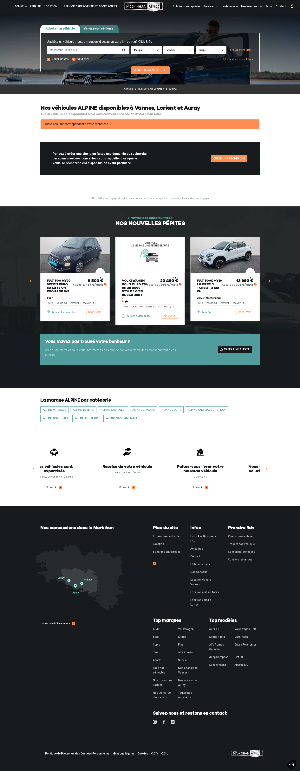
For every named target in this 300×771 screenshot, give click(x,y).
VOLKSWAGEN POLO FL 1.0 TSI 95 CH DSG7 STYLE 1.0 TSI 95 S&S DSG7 (134, 288)
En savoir (74, 487)
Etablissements (200, 564)
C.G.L (164, 753)
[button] (292, 764)
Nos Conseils (198, 571)
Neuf (83, 59)
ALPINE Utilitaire (87, 418)
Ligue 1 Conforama (209, 298)
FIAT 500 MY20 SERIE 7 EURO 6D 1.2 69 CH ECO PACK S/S (58, 286)
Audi (156, 629)
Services (209, 6)
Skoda (182, 636)
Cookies (143, 753)
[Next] (269, 281)
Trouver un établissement (55, 623)
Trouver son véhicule (166, 536)
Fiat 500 (239, 657)
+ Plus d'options (240, 50)
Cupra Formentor (245, 644)
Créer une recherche (229, 158)
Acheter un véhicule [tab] (60, 28)
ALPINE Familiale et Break (206, 410)
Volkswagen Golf (245, 629)
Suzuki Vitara (217, 664)
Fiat (180, 644)
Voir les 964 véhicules (150, 70)
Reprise (35, 6)
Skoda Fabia (217, 636)
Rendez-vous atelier (241, 536)
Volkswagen (186, 629)
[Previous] (31, 281)
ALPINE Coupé (171, 410)
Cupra (156, 644)
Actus (269, 6)
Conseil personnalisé (241, 551)
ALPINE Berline (83, 410)
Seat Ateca (241, 636)
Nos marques (250, 6)
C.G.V (154, 753)
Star (50, 298)
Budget (202, 50)
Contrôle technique (240, 559)
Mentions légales (123, 753)
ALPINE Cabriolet (113, 410)
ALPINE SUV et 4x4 (55, 418)
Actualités (196, 548)
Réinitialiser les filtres (238, 59)
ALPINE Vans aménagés (123, 418)
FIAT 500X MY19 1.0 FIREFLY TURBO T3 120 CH (209, 286)
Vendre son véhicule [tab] (98, 28)
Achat (18, 6)
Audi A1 (214, 629)
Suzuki (182, 660)
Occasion (60, 59)
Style (125, 301)
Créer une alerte (235, 349)
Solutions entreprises (186, 6)
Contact (281, 6)
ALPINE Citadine (143, 410)
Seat (156, 636)
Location (50, 6)
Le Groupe (228, 6)
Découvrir (94, 312)
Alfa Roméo (185, 652)
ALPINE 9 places (54, 410)
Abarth (157, 660)
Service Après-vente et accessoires (90, 6)
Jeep (156, 652)
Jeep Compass (218, 657)
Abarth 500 (241, 664)
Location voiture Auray (204, 592)
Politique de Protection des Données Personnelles (77, 753)
